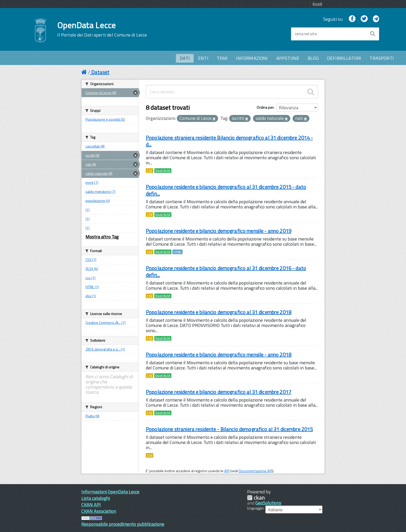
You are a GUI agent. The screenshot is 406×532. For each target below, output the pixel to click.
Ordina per (265, 107)
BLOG (313, 58)
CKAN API (91, 504)
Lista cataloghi (95, 498)
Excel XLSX (162, 170)
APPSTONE (287, 58)
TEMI (222, 58)
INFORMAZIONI (252, 58)
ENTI (203, 58)
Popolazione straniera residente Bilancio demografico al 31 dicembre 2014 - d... (229, 141)
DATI (185, 58)
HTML (177, 252)
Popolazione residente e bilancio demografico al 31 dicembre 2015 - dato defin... (226, 190)
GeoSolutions (268, 502)
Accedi (317, 3)
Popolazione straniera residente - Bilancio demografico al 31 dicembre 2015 (229, 429)
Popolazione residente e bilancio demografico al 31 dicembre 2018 (218, 312)
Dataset (100, 72)
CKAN (256, 497)
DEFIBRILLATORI (344, 58)
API (226, 471)
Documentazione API (255, 471)
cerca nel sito (306, 34)
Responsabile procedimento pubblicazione (122, 524)
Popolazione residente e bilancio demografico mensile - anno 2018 (218, 355)
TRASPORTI (381, 58)
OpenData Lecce (102, 29)
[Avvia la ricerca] (372, 33)
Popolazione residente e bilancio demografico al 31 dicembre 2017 (218, 392)
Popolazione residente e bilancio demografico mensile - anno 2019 (218, 231)
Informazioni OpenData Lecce (110, 491)
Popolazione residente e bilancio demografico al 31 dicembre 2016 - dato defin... (226, 271)
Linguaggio (255, 508)
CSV (149, 170)
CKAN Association (98, 511)
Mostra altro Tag (102, 236)
